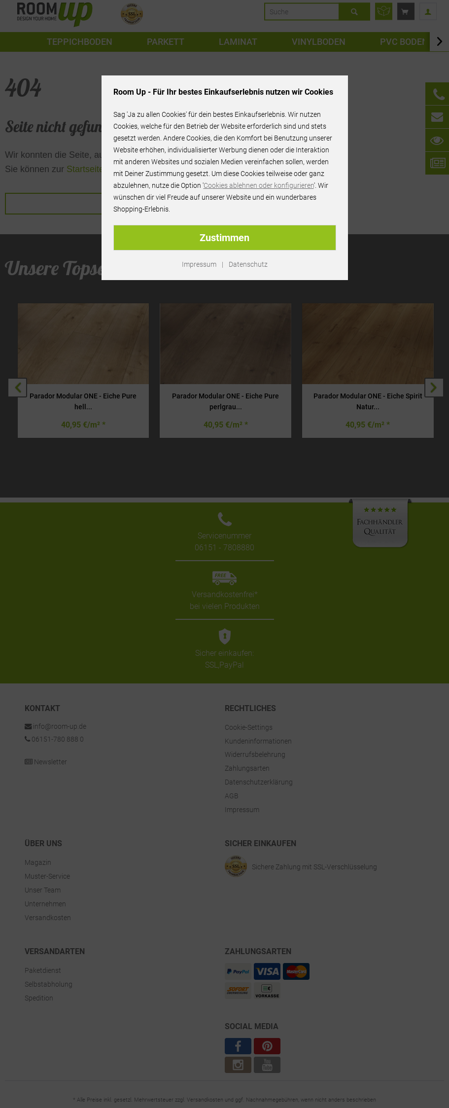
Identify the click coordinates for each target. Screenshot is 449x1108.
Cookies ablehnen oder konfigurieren (259, 185)
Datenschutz (248, 264)
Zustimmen (224, 238)
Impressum (199, 264)
